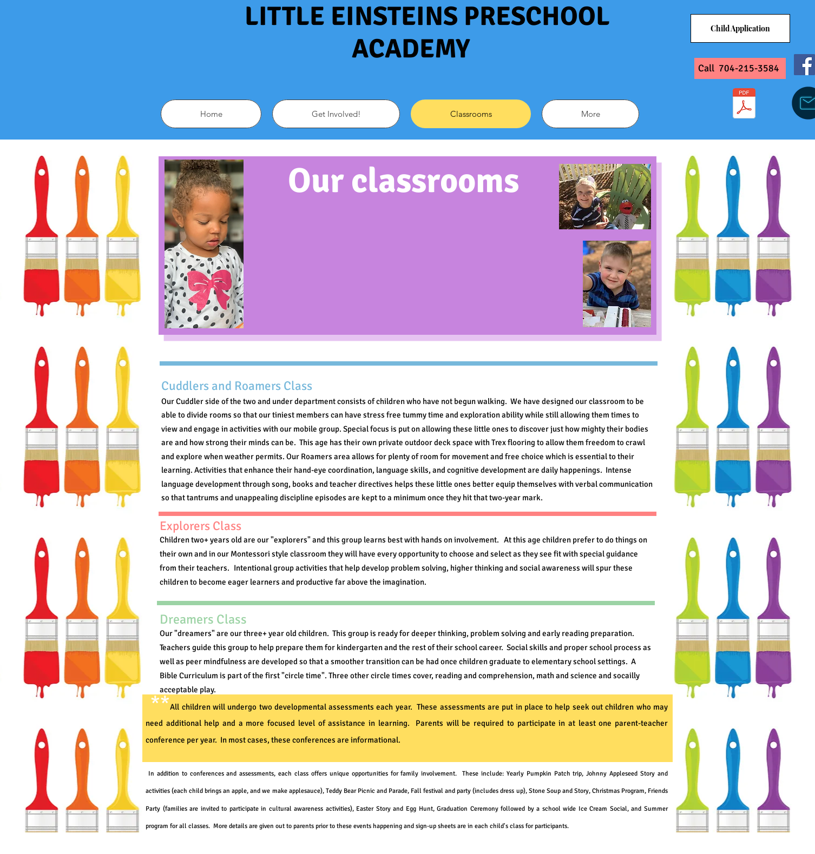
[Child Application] (740, 28)
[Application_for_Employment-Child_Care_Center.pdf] (744, 104)
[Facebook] (804, 64)
